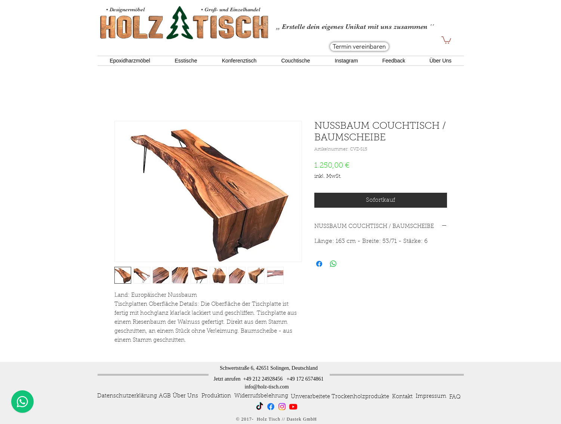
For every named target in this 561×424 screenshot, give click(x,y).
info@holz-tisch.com (267, 387)
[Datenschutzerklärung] (127, 396)
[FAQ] (455, 397)
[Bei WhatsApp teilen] (333, 263)
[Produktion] (216, 396)
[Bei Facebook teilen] (319, 263)
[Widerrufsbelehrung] (261, 396)
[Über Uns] (185, 396)
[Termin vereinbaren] (359, 46)
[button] (446, 40)
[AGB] (165, 396)
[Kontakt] (402, 397)
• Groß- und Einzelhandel (231, 9)
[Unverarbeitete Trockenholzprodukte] (340, 397)
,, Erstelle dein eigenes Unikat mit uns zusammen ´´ (355, 26)
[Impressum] (430, 396)
